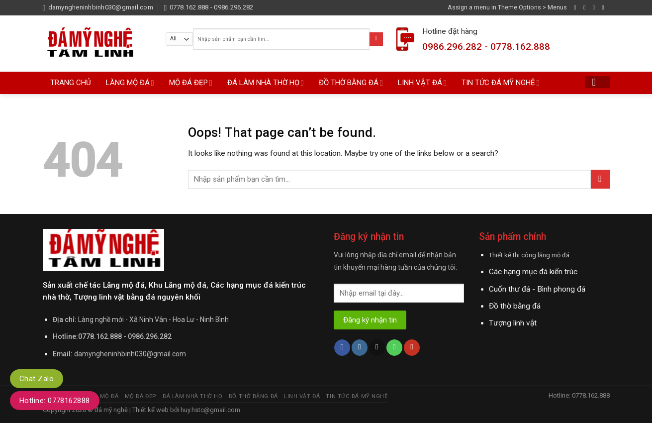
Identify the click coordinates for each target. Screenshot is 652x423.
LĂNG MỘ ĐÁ (130, 83)
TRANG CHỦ (70, 82)
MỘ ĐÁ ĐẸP (190, 83)
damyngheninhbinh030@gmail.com (130, 354)
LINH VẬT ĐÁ (422, 83)
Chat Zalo (36, 378)
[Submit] (376, 39)
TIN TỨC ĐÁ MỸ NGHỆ (501, 83)
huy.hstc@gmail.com (209, 410)
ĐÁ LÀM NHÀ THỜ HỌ (265, 83)
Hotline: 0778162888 (54, 400)
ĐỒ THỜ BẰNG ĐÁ (351, 83)
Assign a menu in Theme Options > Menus (507, 7)
